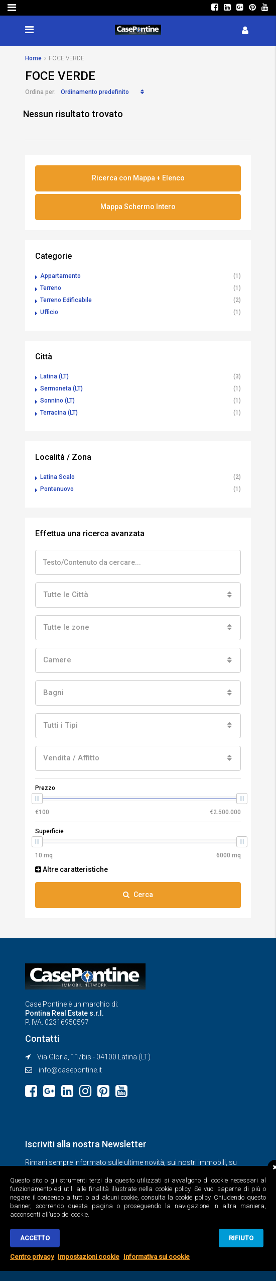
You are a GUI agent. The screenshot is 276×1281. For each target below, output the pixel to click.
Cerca (138, 895)
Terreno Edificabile (66, 300)
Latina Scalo (57, 476)
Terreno (50, 287)
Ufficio (49, 312)
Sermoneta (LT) (61, 388)
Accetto (35, 1238)
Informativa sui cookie (156, 1256)
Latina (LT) (54, 376)
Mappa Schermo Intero (138, 207)
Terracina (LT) (59, 412)
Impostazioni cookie (88, 1256)
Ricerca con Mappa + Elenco (138, 178)
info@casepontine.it (70, 1070)
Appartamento (60, 275)
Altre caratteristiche (71, 869)
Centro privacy (32, 1256)
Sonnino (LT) (57, 400)
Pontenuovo (57, 488)
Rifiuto (241, 1238)
